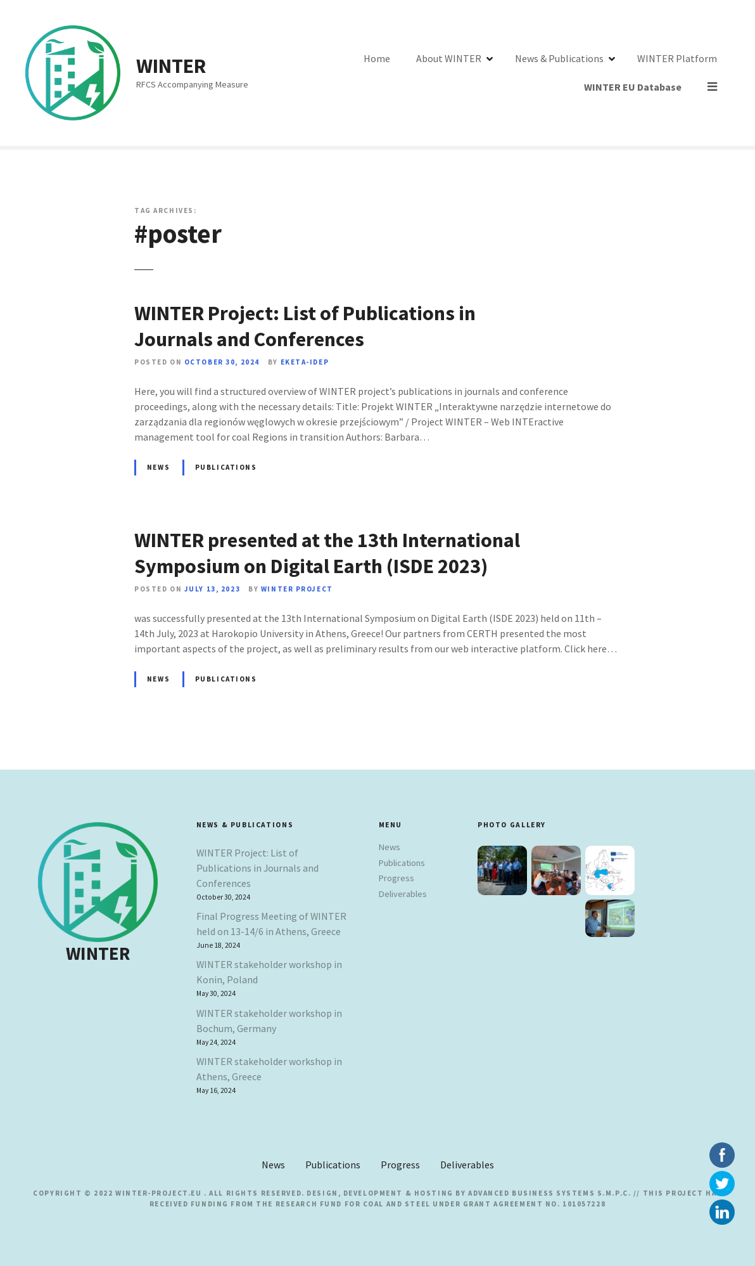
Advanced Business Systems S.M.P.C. (548, 1193)
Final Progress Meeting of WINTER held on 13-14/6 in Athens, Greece (271, 924)
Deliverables (403, 894)
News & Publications (524, 73)
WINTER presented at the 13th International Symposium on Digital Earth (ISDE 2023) (327, 553)
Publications (226, 467)
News (158, 467)
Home (342, 73)
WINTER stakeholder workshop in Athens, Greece (269, 1069)
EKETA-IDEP (305, 362)
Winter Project (297, 589)
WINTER (171, 66)
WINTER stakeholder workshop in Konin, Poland (269, 972)
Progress (396, 878)
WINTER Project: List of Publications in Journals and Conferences (305, 326)
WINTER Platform (642, 73)
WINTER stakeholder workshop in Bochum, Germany (269, 1021)
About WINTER (414, 73)
